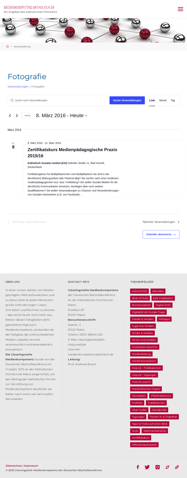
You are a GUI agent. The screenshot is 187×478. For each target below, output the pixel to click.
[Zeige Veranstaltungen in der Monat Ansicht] (163, 100)
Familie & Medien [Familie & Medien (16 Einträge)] (143, 319)
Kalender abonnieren (159, 234)
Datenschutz (13, 465)
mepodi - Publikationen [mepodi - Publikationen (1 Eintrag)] (146, 367)
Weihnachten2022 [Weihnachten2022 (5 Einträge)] (154, 430)
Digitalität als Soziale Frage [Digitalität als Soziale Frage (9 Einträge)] (148, 312)
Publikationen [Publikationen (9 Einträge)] (156, 402)
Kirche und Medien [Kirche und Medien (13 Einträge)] (144, 339)
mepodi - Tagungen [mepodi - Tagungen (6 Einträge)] (144, 375)
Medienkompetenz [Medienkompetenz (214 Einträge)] (144, 360)
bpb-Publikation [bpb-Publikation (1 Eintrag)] (163, 298)
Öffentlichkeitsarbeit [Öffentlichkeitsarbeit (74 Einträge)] (144, 444)
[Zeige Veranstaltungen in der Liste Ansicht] (152, 100)
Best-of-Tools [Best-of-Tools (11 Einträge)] (140, 298)
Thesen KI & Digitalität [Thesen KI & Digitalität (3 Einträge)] (163, 416)
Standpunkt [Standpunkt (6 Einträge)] (159, 409)
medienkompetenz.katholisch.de (29, 7)
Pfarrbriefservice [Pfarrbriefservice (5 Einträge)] (161, 395)
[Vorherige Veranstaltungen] (10, 115)
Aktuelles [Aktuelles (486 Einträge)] (158, 291)
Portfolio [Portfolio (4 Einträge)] (137, 402)
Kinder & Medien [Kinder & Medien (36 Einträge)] (142, 333)
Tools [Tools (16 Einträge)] (135, 430)
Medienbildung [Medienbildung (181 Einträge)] (141, 354)
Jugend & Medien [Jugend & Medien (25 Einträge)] (143, 326)
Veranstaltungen (18, 86)
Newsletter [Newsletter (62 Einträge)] (139, 395)
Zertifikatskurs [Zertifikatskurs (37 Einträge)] (140, 437)
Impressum (31, 465)
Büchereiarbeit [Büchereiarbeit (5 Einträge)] (141, 305)
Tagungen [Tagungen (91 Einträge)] (138, 416)
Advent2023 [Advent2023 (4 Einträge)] (139, 291)
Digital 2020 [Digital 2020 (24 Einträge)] (163, 305)
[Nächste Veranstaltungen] (17, 115)
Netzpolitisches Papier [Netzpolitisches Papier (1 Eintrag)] (146, 388)
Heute (27, 115)
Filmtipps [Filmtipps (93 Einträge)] (164, 319)
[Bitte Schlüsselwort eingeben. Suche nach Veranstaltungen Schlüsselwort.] (59, 100)
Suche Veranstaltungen (127, 100)
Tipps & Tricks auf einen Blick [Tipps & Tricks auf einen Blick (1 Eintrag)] (149, 423)
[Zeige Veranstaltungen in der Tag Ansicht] (173, 100)
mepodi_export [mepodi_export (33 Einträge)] (141, 381)
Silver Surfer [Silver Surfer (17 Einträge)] (139, 409)
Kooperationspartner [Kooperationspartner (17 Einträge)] (144, 346)
